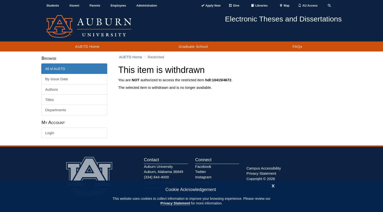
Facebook (203, 166)
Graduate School (193, 46)
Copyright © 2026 (260, 179)
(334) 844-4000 (156, 177)
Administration (146, 5)
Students (52, 5)
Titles (49, 100)
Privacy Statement (175, 203)
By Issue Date (56, 79)
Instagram (203, 177)
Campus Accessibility (263, 168)
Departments (55, 110)
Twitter (200, 172)
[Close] (273, 185)
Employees (118, 5)
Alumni (74, 5)
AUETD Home (87, 46)
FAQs (297, 46)
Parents (94, 5)
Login (49, 133)
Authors (51, 89)
